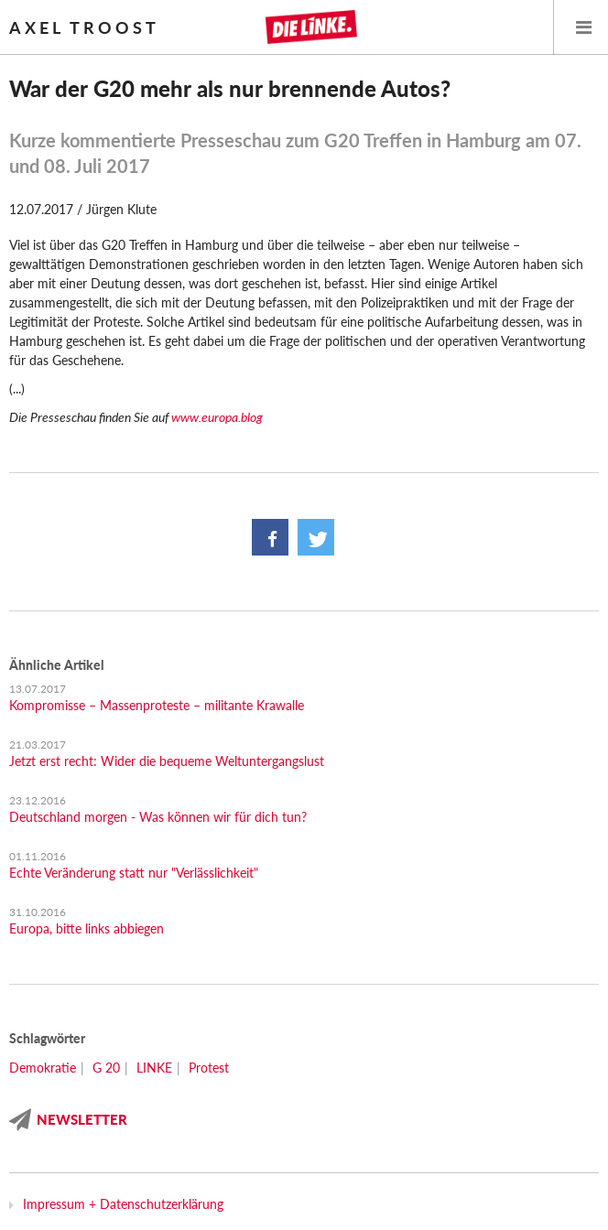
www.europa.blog (217, 417)
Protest (209, 1067)
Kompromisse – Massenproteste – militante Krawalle (156, 705)
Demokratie (42, 1067)
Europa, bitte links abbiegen (86, 928)
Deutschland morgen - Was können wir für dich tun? (158, 817)
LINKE (154, 1067)
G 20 (106, 1067)
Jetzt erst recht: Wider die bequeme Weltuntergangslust (166, 761)
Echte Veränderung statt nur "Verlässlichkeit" (133, 872)
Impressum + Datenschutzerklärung (123, 1204)
